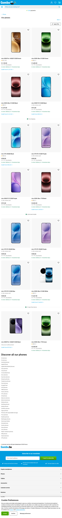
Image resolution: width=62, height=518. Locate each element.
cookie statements (20, 509)
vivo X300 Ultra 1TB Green (39, 342)
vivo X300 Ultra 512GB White (39, 291)
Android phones (5, 362)
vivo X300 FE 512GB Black (39, 103)
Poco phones (4, 414)
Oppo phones (4, 410)
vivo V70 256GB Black (7, 154)
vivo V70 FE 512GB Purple (38, 154)
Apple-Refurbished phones (7, 366)
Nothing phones (5, 404)
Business (31, 492)
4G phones (4, 358)
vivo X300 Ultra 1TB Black (38, 198)
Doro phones (4, 375)
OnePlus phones (5, 408)
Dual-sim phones (5, 377)
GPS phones (4, 387)
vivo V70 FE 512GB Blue (8, 291)
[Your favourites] (55, 2)
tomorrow (17, 444)
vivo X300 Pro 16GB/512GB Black (11, 342)
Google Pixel (4, 385)
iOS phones (4, 396)
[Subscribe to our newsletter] (23, 458)
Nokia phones (4, 402)
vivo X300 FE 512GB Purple (9, 198)
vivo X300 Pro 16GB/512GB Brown (11, 58)
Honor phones (4, 391)
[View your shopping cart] (59, 2)
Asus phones (4, 368)
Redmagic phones (5, 419)
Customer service (31, 487)
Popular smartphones (31, 469)
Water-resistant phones (7, 431)
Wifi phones (4, 433)
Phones (31, 474)
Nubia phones (4, 406)
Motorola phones (5, 400)
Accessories (31, 483)
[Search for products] (31, 7)
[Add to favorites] (28, 30)
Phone (3, 14)
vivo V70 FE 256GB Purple (38, 249)
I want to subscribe (48, 458)
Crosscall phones (5, 372)
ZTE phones (4, 438)
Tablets (31, 478)
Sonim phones (4, 425)
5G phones (4, 360)
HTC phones (4, 393)
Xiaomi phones (5, 435)
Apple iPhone (4, 364)
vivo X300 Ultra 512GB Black (9, 103)
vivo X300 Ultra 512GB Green (39, 58)
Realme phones (5, 417)
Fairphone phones (5, 381)
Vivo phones (4, 429)
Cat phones (4, 370)
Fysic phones (4, 383)
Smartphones (4, 423)
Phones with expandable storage (9, 412)
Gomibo (31, 497)
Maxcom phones (5, 398)
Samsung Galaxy (5, 421)
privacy (11, 509)
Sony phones (4, 427)
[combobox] (32, 7)
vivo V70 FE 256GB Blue (8, 249)
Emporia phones (5, 379)
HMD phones (4, 389)
